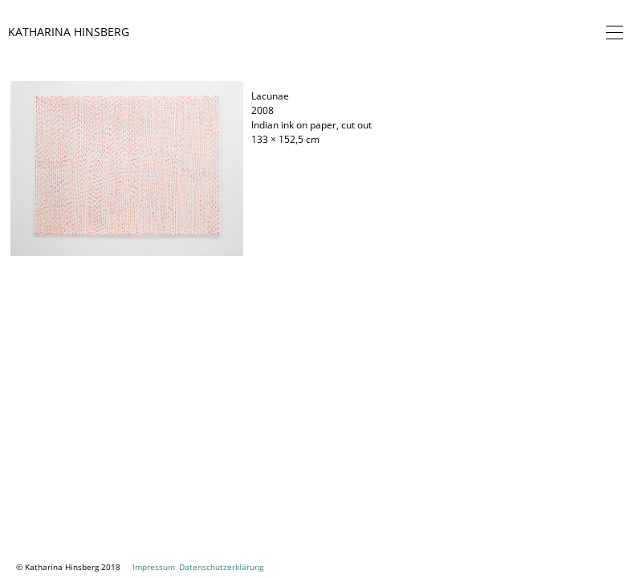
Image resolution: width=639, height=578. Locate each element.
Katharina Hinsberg (68, 31)
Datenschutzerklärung (221, 566)
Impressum (153, 566)
